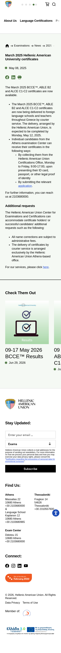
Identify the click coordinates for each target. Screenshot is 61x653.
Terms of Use (30, 602)
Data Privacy (12, 602)
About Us (10, 20)
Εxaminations (22, 45)
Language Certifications (36, 20)
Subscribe (30, 468)
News (37, 45)
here (46, 267)
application (25, 186)
